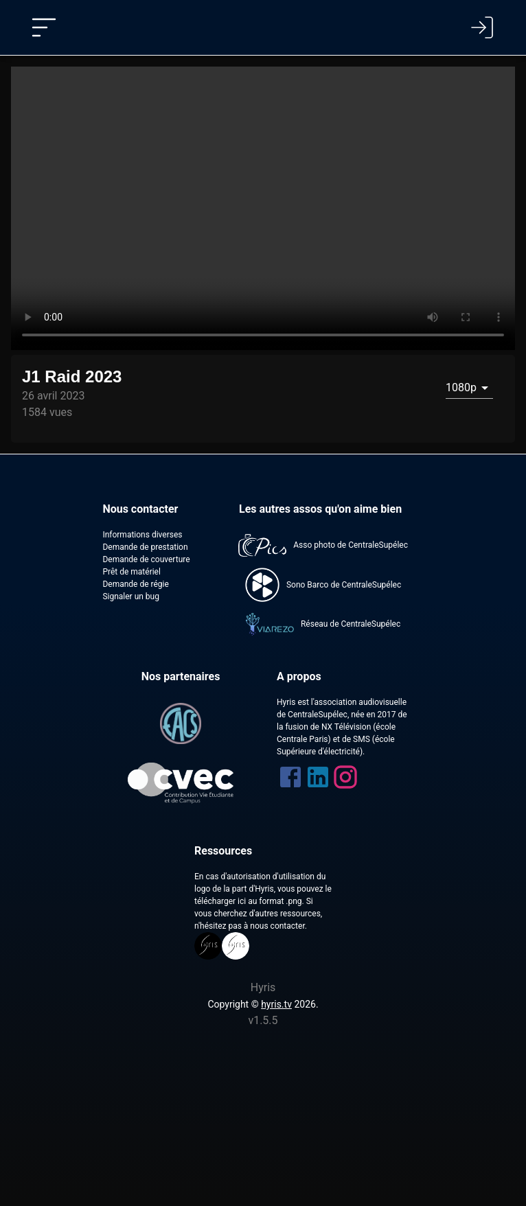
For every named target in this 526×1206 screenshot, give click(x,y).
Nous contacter (140, 508)
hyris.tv (276, 1004)
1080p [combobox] (461, 387)
